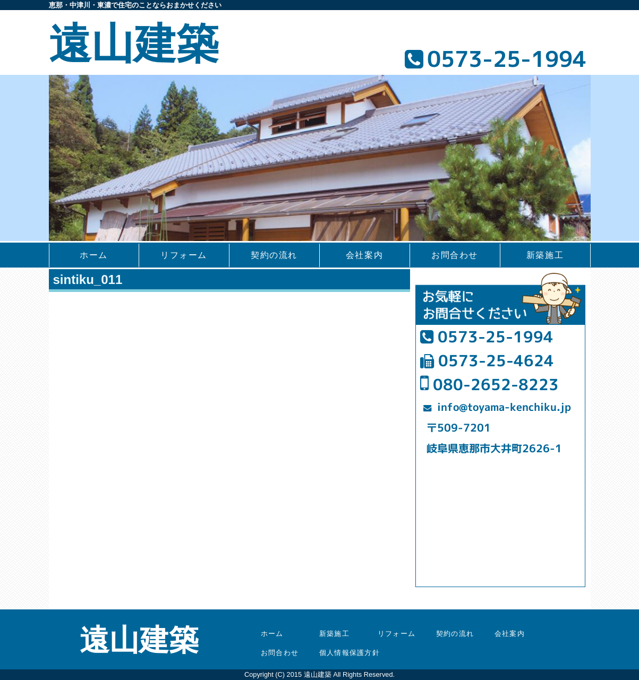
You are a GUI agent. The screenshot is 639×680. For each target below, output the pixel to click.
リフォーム (183, 255)
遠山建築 (134, 44)
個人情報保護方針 (349, 653)
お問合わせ (454, 255)
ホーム (94, 255)
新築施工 (545, 255)
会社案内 (364, 255)
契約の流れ (274, 255)
